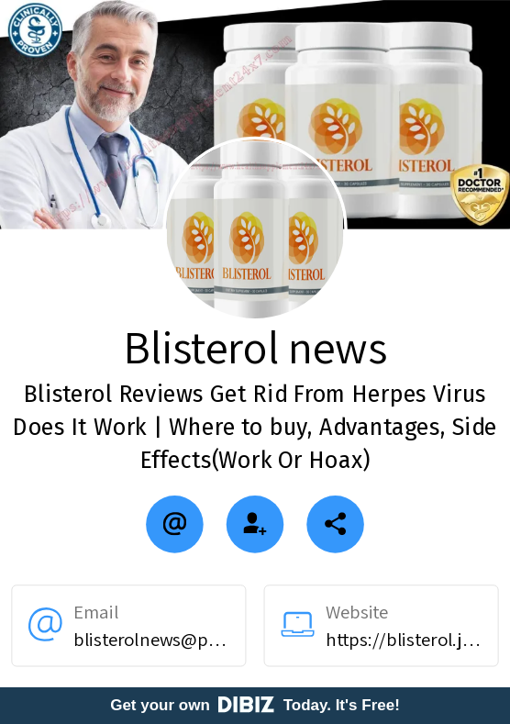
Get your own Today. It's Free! (255, 705)
